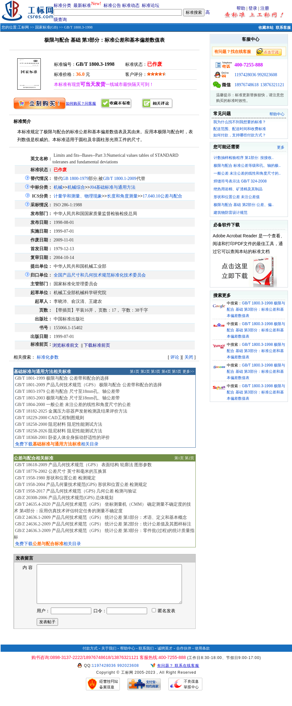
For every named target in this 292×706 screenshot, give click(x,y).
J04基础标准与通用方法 (112, 187)
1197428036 (245, 74)
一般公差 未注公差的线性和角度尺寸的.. (247, 173)
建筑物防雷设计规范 (230, 212)
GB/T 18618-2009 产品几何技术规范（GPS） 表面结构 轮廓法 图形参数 (83, 464)
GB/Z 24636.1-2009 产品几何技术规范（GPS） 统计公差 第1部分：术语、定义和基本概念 (101, 517)
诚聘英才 (165, 656)
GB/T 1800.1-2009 (119, 178)
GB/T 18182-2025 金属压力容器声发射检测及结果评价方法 (71, 411)
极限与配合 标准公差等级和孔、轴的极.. (247, 165)
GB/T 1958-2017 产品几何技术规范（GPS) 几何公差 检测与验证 (76, 491)
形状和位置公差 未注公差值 (237, 197)
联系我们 (146, 656)
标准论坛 (150, 5)
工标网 (23, 27)
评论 (174, 357)
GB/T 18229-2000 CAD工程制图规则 (49, 417)
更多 (280, 147)
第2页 (145, 371)
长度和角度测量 (122, 196)
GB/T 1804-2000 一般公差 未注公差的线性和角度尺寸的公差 (73, 404)
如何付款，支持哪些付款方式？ (239, 135)
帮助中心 (276, 114)
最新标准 (82, 5)
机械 (58, 187)
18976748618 (246, 84)
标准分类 (62, 5)
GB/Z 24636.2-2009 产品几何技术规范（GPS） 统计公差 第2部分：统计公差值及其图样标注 (103, 524)
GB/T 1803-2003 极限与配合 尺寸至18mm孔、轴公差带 (67, 398)
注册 (264, 8)
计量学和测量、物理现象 (78, 196)
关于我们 (108, 656)
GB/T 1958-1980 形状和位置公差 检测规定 (55, 478)
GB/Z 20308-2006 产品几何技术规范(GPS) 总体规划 (64, 497)
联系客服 (283, 27)
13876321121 (272, 84)
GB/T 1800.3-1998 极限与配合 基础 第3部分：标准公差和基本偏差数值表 (256, 309)
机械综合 (76, 187)
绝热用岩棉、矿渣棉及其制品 (238, 189)
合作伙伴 (183, 656)
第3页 (155, 371)
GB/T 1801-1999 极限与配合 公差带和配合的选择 (62, 378)
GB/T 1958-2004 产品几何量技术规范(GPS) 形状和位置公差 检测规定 (81, 484)
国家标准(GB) (46, 27)
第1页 (134, 371)
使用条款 (202, 656)
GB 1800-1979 (75, 178)
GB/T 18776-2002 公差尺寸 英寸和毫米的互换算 (61, 471)
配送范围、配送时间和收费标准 (239, 129)
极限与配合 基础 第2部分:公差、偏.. (243, 205)
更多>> (188, 371)
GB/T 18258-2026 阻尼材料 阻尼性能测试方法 (58, 431)
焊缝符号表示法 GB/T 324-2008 (240, 181)
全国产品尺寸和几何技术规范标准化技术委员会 (100, 275)
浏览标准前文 (65, 345)
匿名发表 (164, 618)
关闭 (188, 357)
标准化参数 (48, 357)
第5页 (176, 371)
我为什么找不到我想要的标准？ (239, 122)
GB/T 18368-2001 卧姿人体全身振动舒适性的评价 (62, 437)
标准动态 (131, 5)
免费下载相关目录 (56, 444)
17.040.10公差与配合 (162, 196)
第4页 (166, 371)
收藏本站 (265, 27)
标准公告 (112, 5)
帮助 (240, 8)
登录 (252, 8)
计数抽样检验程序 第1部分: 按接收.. (243, 157)
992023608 (267, 74)
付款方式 (90, 656)
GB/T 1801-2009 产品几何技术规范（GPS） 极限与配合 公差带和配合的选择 (88, 384)
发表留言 (24, 558)
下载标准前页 (97, 345)
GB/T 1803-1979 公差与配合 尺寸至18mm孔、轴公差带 (67, 391)
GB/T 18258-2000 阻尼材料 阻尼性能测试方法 (58, 424)
